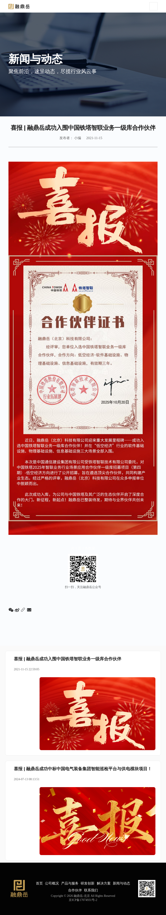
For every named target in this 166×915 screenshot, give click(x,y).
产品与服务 (69, 883)
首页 (39, 883)
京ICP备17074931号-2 (83, 900)
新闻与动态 (121, 883)
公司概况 (52, 883)
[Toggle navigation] (153, 6)
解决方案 (104, 883)
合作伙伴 (75, 890)
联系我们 (91, 890)
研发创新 (87, 883)
